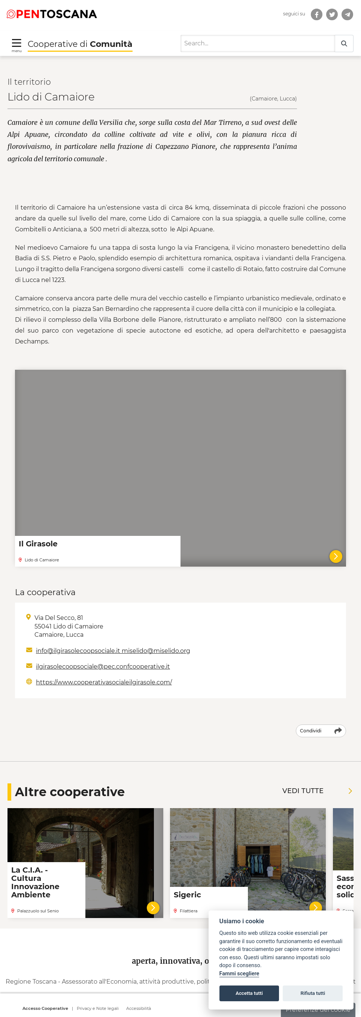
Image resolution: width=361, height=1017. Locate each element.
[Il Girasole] (336, 546)
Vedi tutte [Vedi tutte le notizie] (317, 781)
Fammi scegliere (239, 973)
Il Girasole (38, 533)
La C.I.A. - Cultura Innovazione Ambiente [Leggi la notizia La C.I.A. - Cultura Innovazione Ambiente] (35, 872)
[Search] (257, 33)
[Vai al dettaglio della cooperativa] (153, 897)
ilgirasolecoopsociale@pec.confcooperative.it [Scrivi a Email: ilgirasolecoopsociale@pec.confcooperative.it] (103, 656)
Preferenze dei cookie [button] (318, 1009)
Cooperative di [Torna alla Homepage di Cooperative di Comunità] (80, 33)
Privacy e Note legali (98, 1009)
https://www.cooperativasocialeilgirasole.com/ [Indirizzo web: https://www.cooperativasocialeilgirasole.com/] (104, 672)
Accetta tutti (249, 993)
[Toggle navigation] (16, 34)
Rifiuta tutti (313, 993)
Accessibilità (138, 1009)
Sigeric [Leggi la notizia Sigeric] (187, 884)
